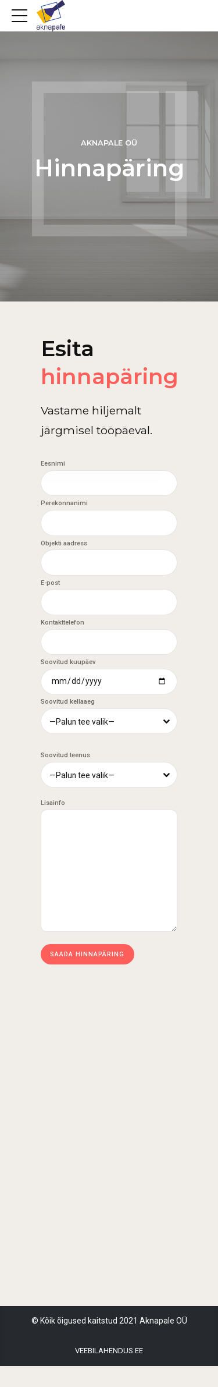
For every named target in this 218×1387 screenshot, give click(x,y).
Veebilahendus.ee (109, 1372)
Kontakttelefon (62, 623)
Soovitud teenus (65, 757)
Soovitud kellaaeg (68, 703)
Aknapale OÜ (109, 143)
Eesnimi (53, 463)
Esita (114, 362)
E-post (50, 583)
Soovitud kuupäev (68, 663)
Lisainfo (53, 805)
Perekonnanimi (64, 504)
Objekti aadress (64, 544)
